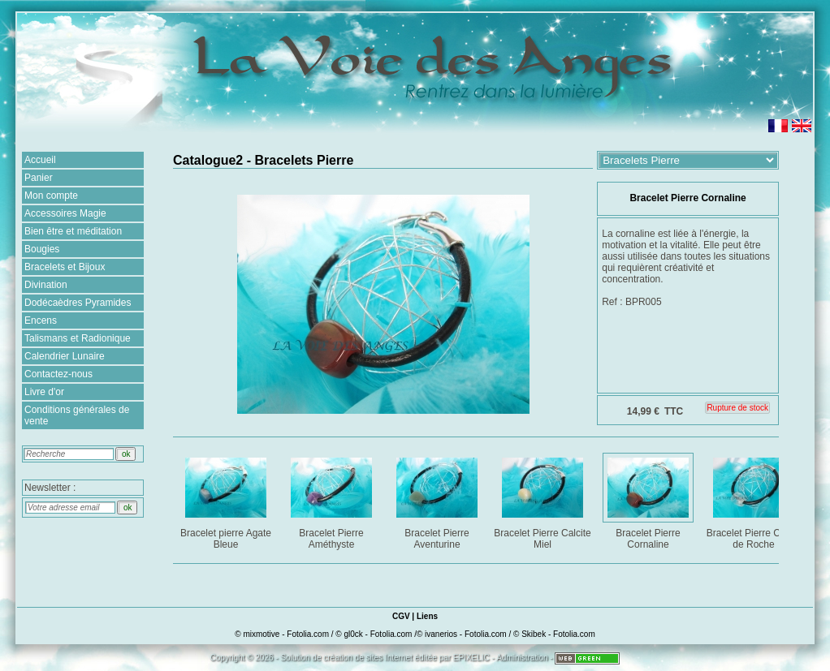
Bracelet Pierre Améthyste (332, 500)
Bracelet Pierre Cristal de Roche (754, 500)
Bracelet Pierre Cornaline (649, 500)
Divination (45, 284)
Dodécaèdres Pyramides (77, 302)
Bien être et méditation (73, 231)
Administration (521, 657)
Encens (40, 320)
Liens (427, 616)
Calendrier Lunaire (64, 356)
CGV (401, 616)
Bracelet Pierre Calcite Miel (542, 500)
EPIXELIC (471, 657)
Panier (38, 177)
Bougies (41, 249)
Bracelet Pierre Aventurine (438, 500)
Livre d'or (44, 392)
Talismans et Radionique (77, 338)
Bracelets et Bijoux (64, 267)
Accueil (40, 160)
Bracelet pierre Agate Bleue (227, 500)
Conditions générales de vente (76, 415)
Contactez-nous (58, 374)
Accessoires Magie (65, 213)
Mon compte (51, 195)
